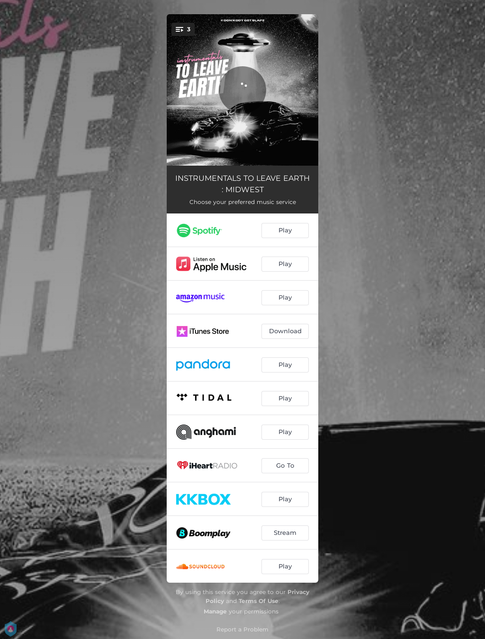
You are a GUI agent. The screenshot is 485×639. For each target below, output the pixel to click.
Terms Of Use (258, 600)
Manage (215, 611)
